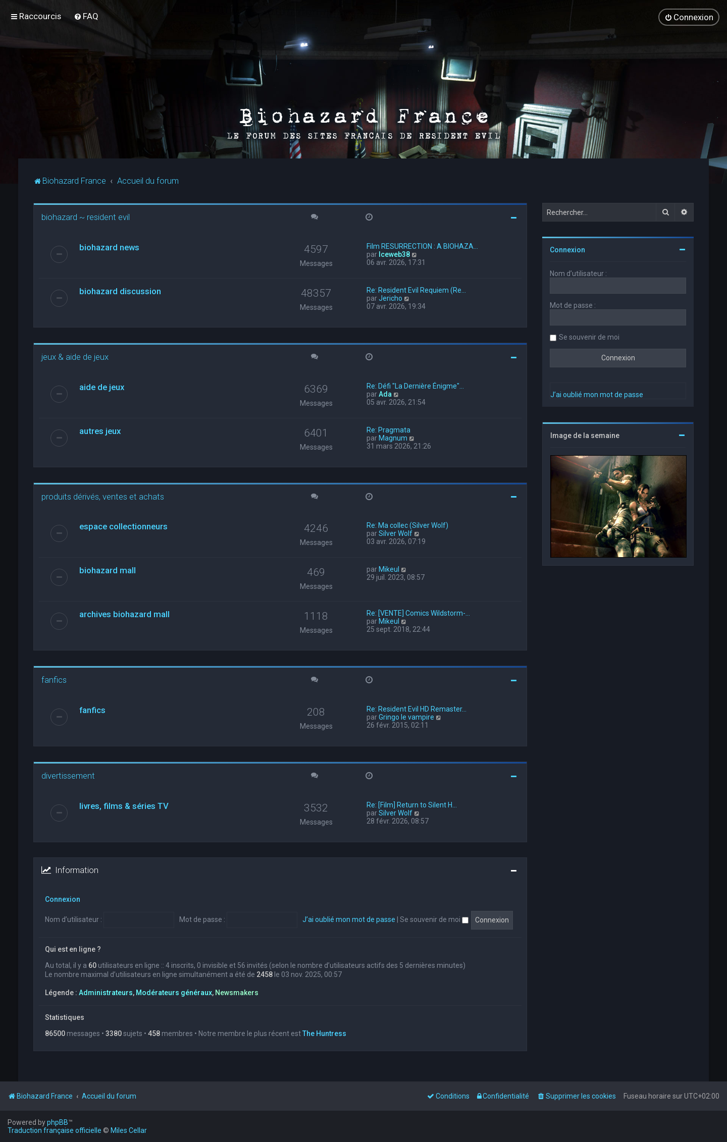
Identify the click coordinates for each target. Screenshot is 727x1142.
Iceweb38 (394, 254)
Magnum (393, 437)
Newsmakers (236, 992)
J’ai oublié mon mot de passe (348, 919)
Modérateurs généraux (174, 992)
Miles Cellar (129, 1130)
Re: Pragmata (388, 429)
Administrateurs (106, 992)
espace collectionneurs (123, 526)
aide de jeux (101, 386)
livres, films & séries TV (124, 805)
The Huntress (324, 1032)
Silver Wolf (395, 533)
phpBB (57, 1122)
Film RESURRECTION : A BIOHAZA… (422, 246)
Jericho (390, 298)
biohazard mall (107, 570)
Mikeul (389, 569)
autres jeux (100, 430)
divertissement (68, 775)
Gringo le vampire (406, 717)
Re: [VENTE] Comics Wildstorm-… (418, 613)
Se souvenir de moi (434, 919)
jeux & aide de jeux (75, 356)
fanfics (54, 679)
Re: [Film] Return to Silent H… (412, 804)
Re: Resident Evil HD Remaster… (416, 708)
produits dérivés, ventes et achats (102, 496)
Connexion (62, 899)
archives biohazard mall (124, 614)
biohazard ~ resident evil (85, 216)
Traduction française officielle (54, 1130)
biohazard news (109, 247)
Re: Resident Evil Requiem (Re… (416, 290)
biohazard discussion (120, 291)
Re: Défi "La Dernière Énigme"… (415, 385)
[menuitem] (86, 16)
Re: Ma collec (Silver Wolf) (407, 525)
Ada (385, 393)
